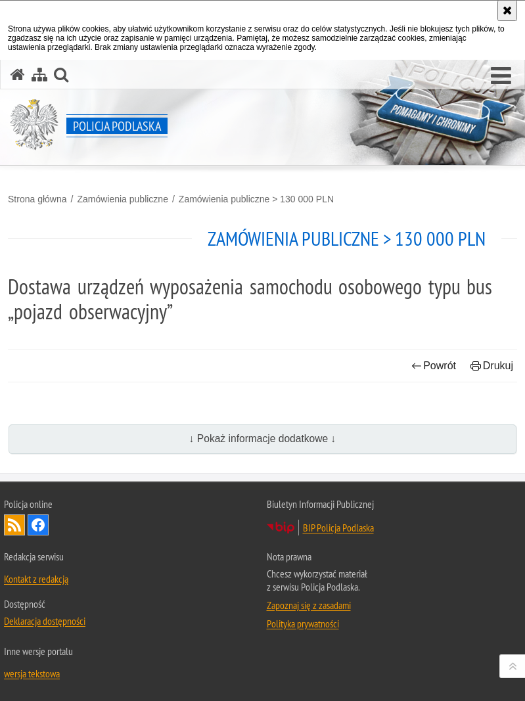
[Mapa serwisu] (39, 74)
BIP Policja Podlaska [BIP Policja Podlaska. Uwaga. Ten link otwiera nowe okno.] (338, 527)
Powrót (433, 365)
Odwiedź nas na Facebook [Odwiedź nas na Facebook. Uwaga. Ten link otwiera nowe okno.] (38, 524)
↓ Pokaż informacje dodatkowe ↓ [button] (262, 438)
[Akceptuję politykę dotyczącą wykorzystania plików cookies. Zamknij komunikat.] (507, 10)
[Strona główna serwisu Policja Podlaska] (18, 74)
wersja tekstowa (32, 673)
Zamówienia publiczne (122, 199)
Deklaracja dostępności (44, 620)
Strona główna (37, 199)
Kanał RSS (14, 524)
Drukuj (491, 365)
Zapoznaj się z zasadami (309, 605)
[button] (501, 76)
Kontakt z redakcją (36, 578)
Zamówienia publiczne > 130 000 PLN (256, 199)
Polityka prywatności (303, 623)
